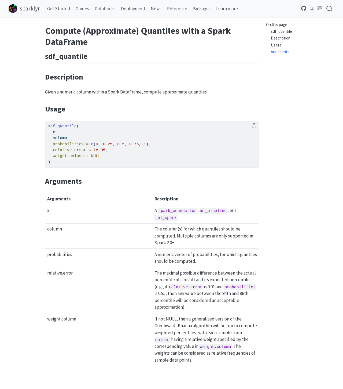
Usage (276, 45)
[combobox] (329, 8)
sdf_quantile (281, 31)
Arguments (280, 51)
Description (280, 38)
